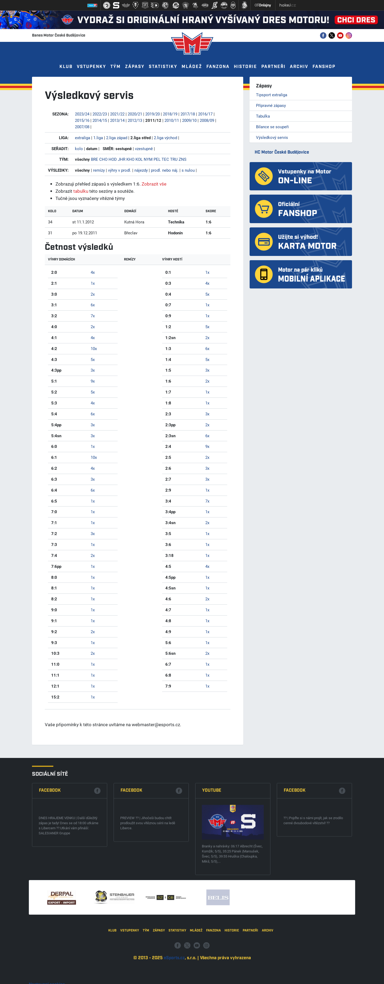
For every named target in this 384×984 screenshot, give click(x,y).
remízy (99, 170)
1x (93, 283)
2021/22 (117, 114)
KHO (130, 159)
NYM (148, 159)
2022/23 (100, 114)
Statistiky (163, 67)
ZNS (182, 159)
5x (93, 359)
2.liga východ (165, 137)
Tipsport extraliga (271, 94)
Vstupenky (91, 67)
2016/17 (205, 114)
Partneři (273, 67)
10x (94, 348)
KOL (139, 159)
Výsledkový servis (272, 137)
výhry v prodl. (119, 170)
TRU (174, 159)
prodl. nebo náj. (164, 170)
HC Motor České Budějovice (282, 152)
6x (93, 304)
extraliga (82, 137)
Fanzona (218, 67)
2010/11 (172, 120)
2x (93, 294)
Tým (115, 67)
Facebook (50, 851)
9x (93, 381)
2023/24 (82, 114)
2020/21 (135, 114)
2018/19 (170, 114)
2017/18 (188, 114)
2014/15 (100, 120)
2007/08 (82, 126)
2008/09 (207, 120)
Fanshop (324, 67)
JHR (121, 159)
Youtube (211, 851)
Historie (245, 67)
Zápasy (135, 67)
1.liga (98, 137)
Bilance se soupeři (272, 126)
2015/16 (82, 120)
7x (93, 315)
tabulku (80, 191)
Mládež (192, 67)
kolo (79, 148)
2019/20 (152, 114)
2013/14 (117, 120)
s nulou (188, 170)
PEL (157, 159)
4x (93, 272)
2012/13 (135, 120)
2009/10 (189, 120)
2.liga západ (116, 137)
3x (93, 370)
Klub (66, 67)
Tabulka (263, 116)
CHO (103, 159)
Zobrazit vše (154, 184)
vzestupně (144, 148)
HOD (113, 159)
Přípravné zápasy (271, 105)
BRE (94, 159)
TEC (165, 159)
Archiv (299, 67)
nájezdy (141, 170)
